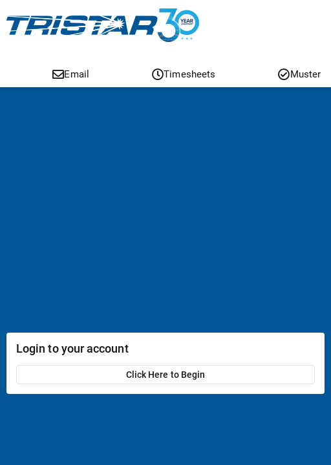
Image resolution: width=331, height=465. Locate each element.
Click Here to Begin (165, 374)
